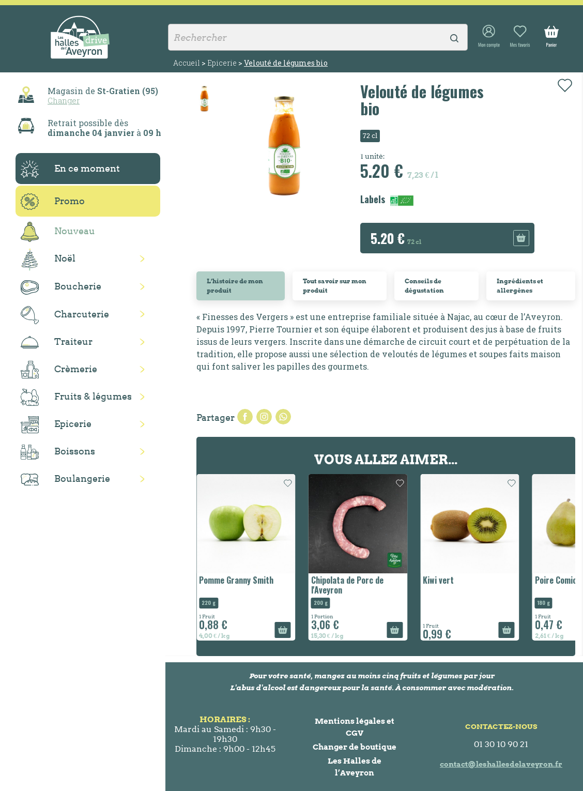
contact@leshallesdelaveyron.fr (501, 764)
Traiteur (57, 342)
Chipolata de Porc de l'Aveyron (347, 585)
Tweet (264, 416)
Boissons (58, 452)
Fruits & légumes (76, 397)
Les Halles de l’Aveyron (354, 767)
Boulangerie (65, 479)
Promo (53, 201)
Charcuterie (65, 315)
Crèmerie (59, 369)
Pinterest (283, 416)
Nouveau (58, 232)
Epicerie (56, 425)
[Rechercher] (318, 37)
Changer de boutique (354, 747)
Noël (48, 259)
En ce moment (70, 169)
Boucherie (61, 287)
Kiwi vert (438, 580)
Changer (64, 100)
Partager (245, 416)
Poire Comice (558, 580)
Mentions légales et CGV (354, 727)
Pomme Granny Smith (236, 580)
